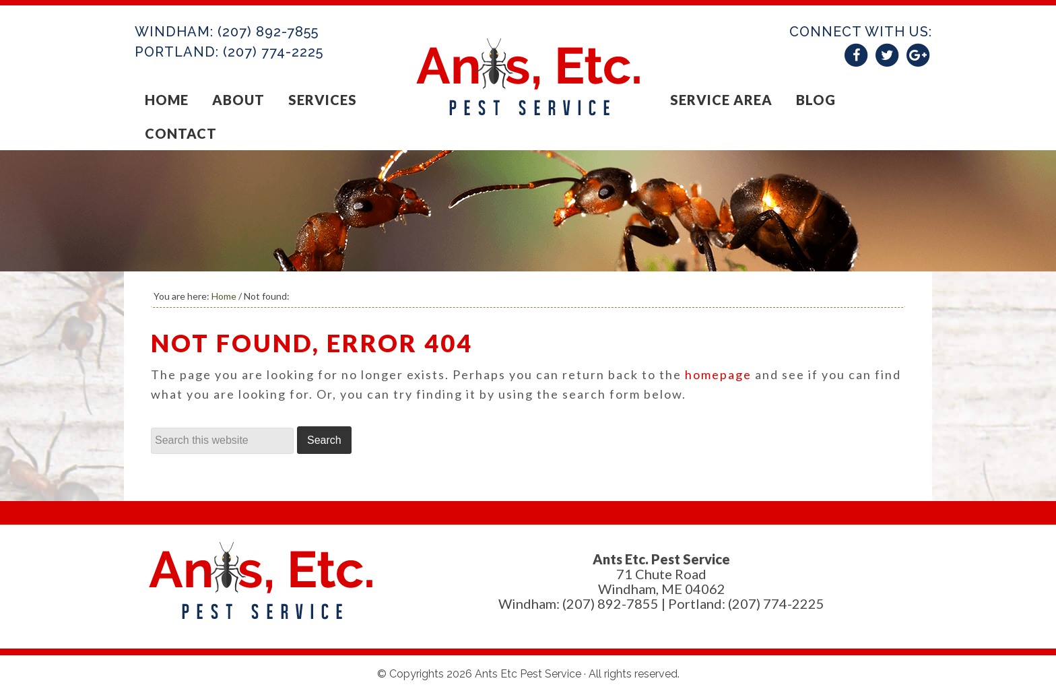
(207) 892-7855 (268, 32)
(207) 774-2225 (273, 52)
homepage (718, 374)
